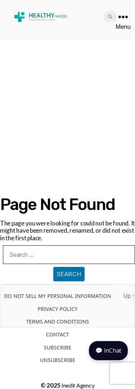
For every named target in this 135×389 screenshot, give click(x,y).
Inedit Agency (78, 385)
